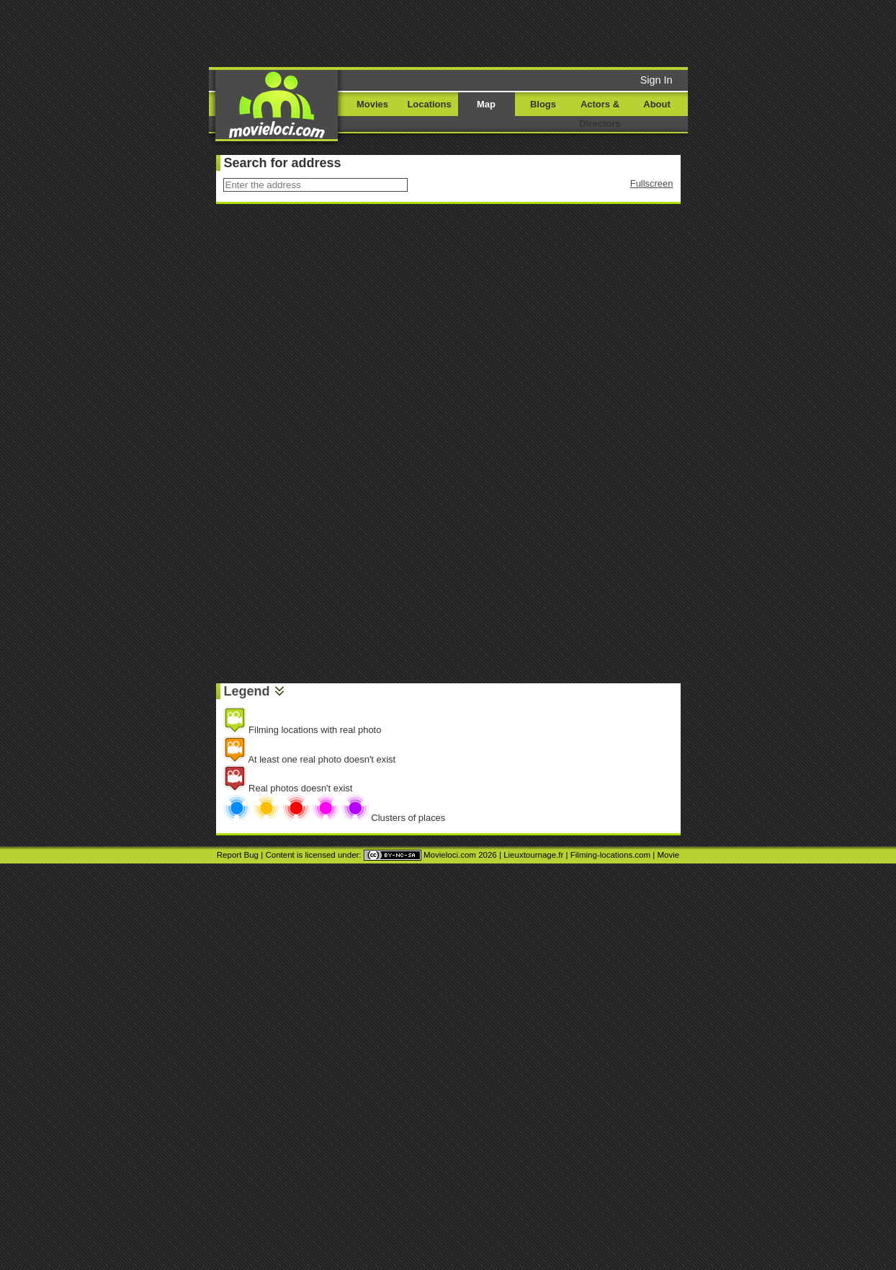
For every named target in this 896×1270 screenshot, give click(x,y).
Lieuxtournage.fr (533, 855)
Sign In (656, 80)
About (656, 104)
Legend (247, 691)
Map (486, 104)
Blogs (543, 104)
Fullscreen (651, 183)
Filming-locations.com (610, 855)
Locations (429, 104)
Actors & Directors (600, 114)
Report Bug (238, 855)
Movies (372, 104)
